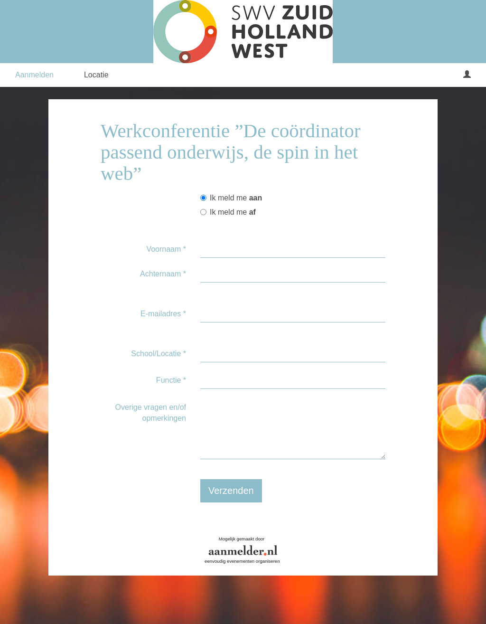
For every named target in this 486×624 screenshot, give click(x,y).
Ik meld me (231, 198)
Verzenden (231, 490)
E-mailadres (163, 314)
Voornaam (166, 249)
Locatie (96, 75)
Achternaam (163, 274)
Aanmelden (34, 75)
